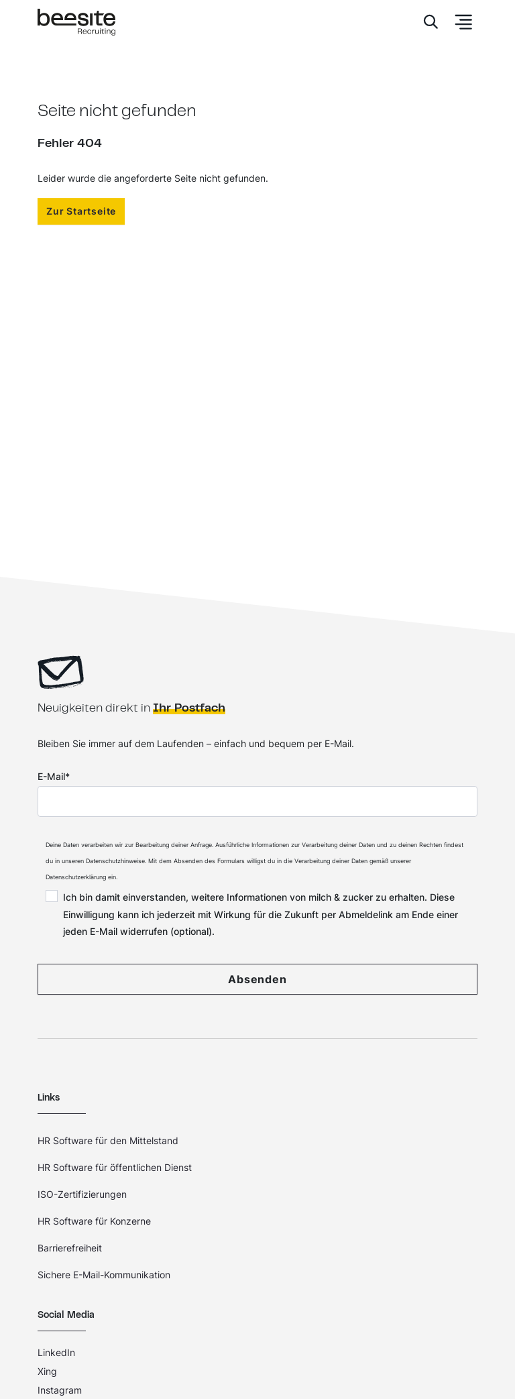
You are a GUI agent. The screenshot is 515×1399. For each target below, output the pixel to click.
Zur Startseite (81, 211)
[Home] (76, 22)
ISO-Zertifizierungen (82, 1194)
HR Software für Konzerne (94, 1221)
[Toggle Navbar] (459, 22)
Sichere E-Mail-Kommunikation (104, 1274)
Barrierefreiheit (70, 1247)
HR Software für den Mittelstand (108, 1140)
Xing (47, 1371)
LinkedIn (56, 1352)
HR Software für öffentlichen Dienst (115, 1167)
